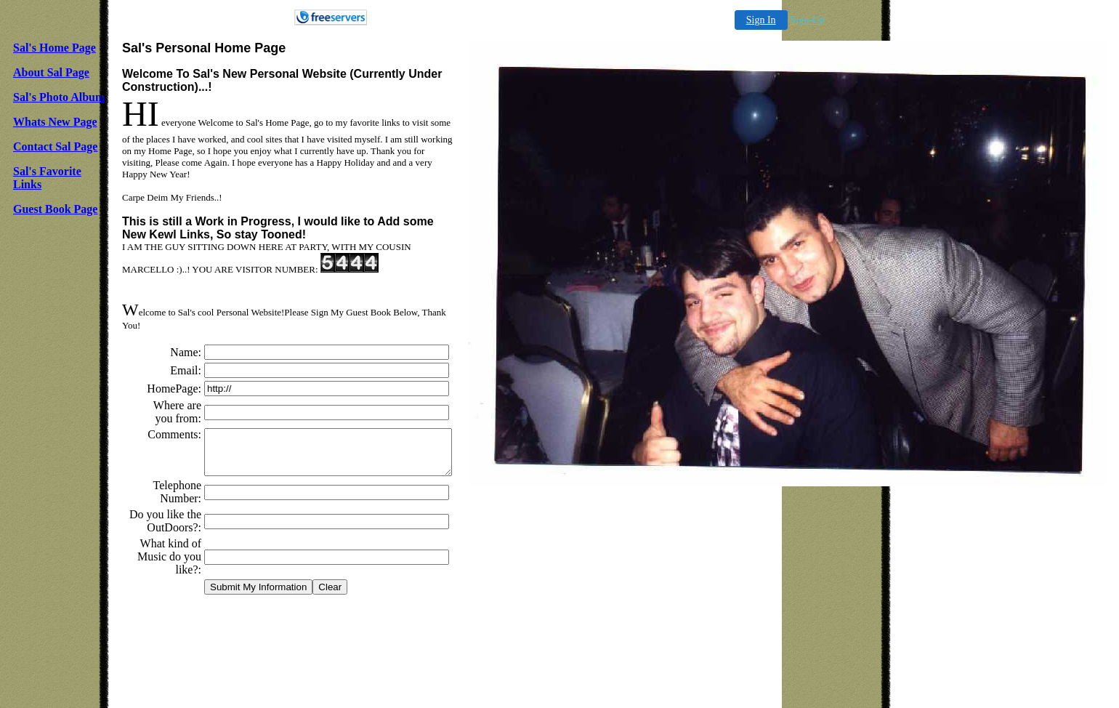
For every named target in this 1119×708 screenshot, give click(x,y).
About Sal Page (51, 72)
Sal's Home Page (54, 47)
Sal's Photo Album (59, 97)
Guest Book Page (55, 209)
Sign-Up (808, 20)
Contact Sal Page (55, 146)
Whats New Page (55, 122)
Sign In (761, 20)
